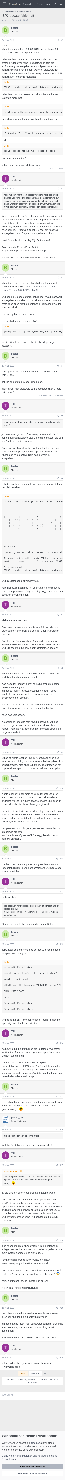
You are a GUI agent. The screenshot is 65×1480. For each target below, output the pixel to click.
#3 (62, 277)
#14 (61, 1043)
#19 (61, 1308)
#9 (62, 752)
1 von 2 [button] (23, 1373)
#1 (62, 40)
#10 (61, 788)
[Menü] (4, 4)
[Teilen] (58, 40)
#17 (61, 1165)
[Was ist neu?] (54, 4)
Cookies (35, 1442)
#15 (61, 1096)
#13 (61, 944)
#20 (61, 1358)
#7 (62, 615)
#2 (62, 188)
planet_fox (17, 1117)
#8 (62, 668)
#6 (62, 478)
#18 (61, 1240)
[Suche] (61, 4)
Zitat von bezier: (11, 1171)
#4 (62, 366)
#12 (61, 891)
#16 (61, 1130)
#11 (61, 859)
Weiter (35, 1373)
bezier (7, 20)
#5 (62, 416)
